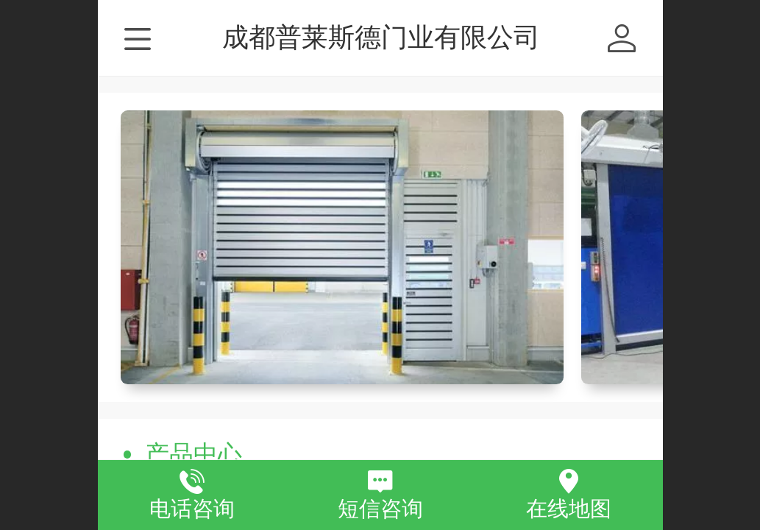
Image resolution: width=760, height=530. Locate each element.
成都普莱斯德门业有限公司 (381, 37)
